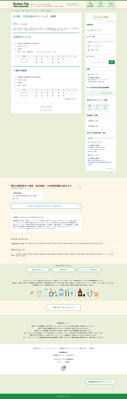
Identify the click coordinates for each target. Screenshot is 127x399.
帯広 (49, 243)
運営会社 (91, 348)
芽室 (36, 243)
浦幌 (72, 243)
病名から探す (93, 155)
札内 (52, 243)
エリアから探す (94, 46)
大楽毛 (89, 243)
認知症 (90, 160)
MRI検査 (102, 147)
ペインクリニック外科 (107, 254)
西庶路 (83, 243)
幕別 (54, 243)
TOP (12, 11)
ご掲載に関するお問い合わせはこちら (63, 307)
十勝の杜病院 (20, 70)
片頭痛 (90, 164)
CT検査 (97, 147)
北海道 (17, 11)
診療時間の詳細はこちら (71, 99)
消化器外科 (31, 254)
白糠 (80, 243)
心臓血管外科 (72, 254)
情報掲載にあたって (58, 355)
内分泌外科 (23, 255)
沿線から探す (93, 50)
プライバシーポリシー (51, 348)
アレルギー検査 (92, 149)
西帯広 (42, 243)
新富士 (98, 243)
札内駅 (22, 11)
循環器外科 (61, 254)
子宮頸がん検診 (92, 151)
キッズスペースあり (102, 80)
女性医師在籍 (92, 80)
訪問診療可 (101, 82)
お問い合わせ (83, 348)
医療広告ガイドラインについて (68, 348)
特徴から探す (93, 74)
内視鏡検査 (91, 147)
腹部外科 (93, 254)
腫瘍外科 (83, 254)
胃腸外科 (36, 254)
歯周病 (97, 162)
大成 (39, 243)
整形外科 (20, 254)
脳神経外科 (55, 254)
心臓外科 (78, 254)
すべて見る (53, 52)
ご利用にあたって (38, 348)
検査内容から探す (95, 142)
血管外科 (18, 255)
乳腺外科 (66, 254)
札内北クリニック (22, 36)
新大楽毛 (93, 243)
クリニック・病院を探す (89, 270)
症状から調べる (37, 270)
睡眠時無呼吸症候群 (106, 162)
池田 (60, 243)
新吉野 (68, 243)
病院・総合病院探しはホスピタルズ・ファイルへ (74, 4)
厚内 (74, 243)
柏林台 (46, 243)
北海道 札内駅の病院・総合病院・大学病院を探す (44, 206)
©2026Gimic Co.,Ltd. (63, 396)
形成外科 (25, 254)
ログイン (59, 362)
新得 (26, 243)
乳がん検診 (101, 149)
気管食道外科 (42, 254)
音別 (77, 243)
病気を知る (63, 270)
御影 (34, 243)
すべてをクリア (110, 21)
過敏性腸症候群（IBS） (99, 160)
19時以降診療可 (92, 82)
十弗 (62, 243)
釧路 (101, 243)
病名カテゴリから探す (32, 11)
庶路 (86, 243)
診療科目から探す (95, 30)
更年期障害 (91, 162)
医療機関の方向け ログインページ (100, 382)
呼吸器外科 (49, 254)
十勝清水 (30, 243)
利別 (57, 243)
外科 (17, 254)
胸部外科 (88, 254)
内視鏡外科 (99, 254)
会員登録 (67, 362)
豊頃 (65, 243)
